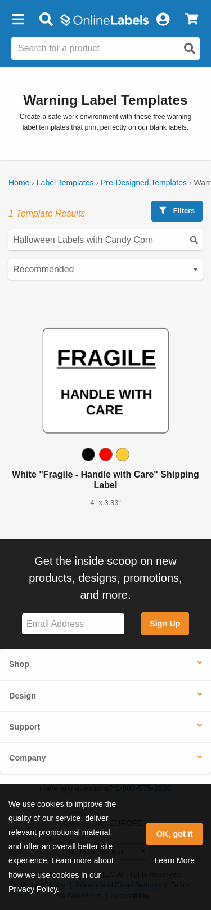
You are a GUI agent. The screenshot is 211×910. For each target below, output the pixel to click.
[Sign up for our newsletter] (73, 623)
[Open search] (189, 48)
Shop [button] (19, 664)
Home (18, 182)
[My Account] (163, 19)
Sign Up (165, 623)
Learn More (174, 860)
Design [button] (22, 695)
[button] (18, 19)
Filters (177, 210)
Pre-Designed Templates (144, 182)
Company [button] (27, 757)
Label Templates (65, 182)
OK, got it (174, 833)
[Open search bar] (46, 19)
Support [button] (24, 726)
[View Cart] (191, 20)
